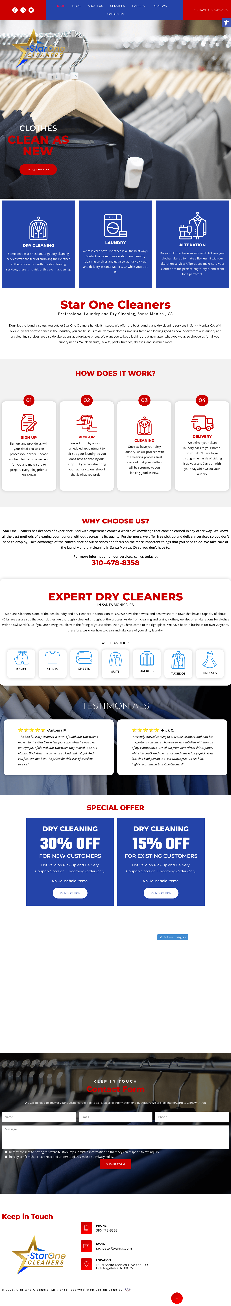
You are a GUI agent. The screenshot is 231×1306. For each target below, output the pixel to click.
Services (117, 6)
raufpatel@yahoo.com (114, 1248)
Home (60, 6)
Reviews (160, 6)
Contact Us (115, 14)
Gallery (138, 6)
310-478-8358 (219, 10)
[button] (226, 22)
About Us (95, 6)
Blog (76, 6)
